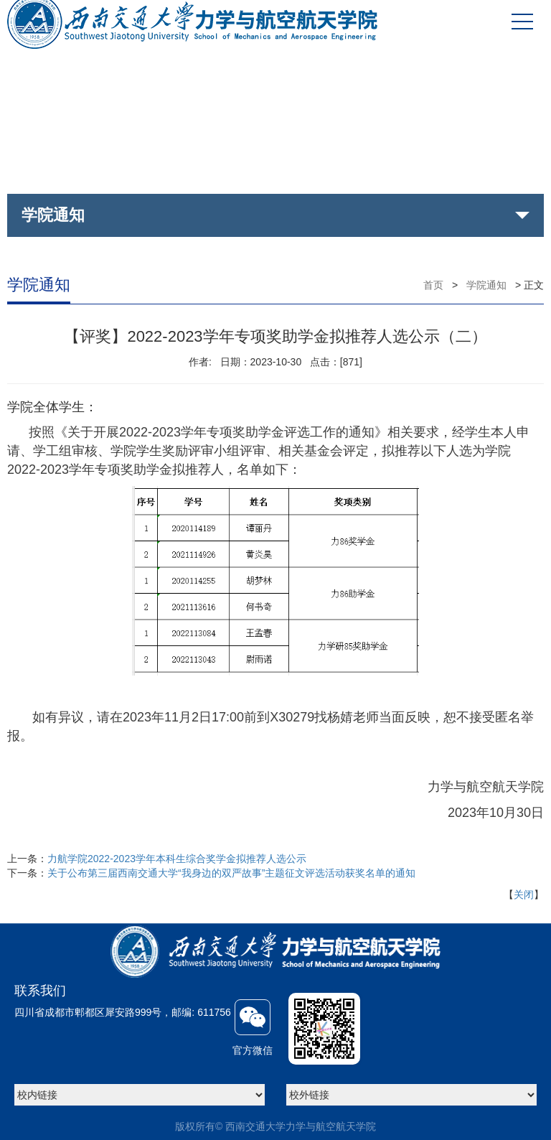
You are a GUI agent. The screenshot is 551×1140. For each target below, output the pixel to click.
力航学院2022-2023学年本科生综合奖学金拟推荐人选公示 (176, 858)
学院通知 (486, 285)
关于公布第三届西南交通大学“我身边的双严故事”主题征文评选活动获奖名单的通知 (231, 873)
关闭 (524, 894)
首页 (433, 285)
